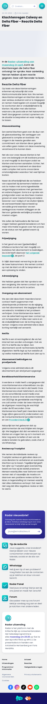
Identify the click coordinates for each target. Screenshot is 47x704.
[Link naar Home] (12, 659)
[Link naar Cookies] (23, 680)
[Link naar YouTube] (30, 687)
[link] (23, 552)
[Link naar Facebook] (10, 687)
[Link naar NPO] (28, 698)
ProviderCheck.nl (18, 419)
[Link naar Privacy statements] (34, 675)
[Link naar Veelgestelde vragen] (34, 668)
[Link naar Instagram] (17, 687)
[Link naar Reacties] (34, 663)
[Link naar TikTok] (23, 687)
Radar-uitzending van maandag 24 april (18, 63)
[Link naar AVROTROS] (19, 698)
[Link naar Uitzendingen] (12, 663)
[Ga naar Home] (5, 6)
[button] (34, 6)
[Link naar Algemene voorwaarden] (12, 675)
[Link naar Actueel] (34, 659)
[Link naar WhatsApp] (36, 687)
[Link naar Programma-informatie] (12, 668)
